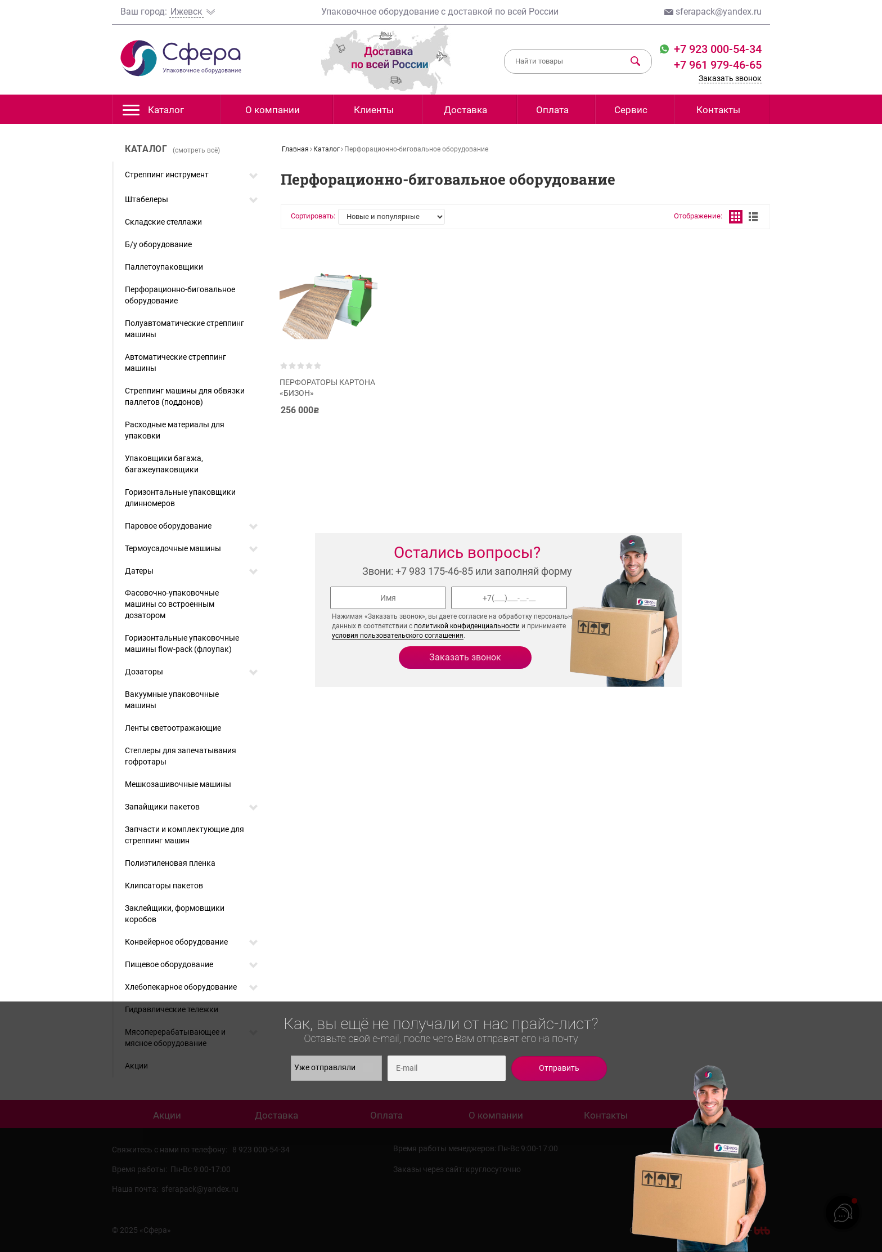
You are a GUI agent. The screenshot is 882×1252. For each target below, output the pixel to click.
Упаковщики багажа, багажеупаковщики (164, 464)
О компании (272, 109)
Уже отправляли (333, 1067)
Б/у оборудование (158, 244)
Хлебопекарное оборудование (181, 986)
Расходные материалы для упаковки (174, 430)
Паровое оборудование (168, 525)
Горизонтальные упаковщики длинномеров (180, 498)
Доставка (465, 109)
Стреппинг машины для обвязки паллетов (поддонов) (185, 396)
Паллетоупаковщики (164, 266)
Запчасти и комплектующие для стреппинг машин (184, 835)
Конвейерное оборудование (176, 941)
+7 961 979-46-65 (718, 64)
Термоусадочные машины (173, 548)
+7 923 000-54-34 (716, 49)
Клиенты (374, 109)
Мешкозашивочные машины (178, 784)
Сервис (630, 109)
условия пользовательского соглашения (398, 636)
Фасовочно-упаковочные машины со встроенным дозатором (172, 604)
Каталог (153, 113)
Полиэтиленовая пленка (170, 863)
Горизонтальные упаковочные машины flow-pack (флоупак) (182, 643)
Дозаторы (144, 671)
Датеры (139, 570)
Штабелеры (146, 199)
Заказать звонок (730, 78)
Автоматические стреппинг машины (175, 362)
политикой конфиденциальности (467, 626)
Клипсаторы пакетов (164, 885)
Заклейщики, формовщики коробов (174, 914)
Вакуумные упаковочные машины (172, 700)
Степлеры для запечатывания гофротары (180, 756)
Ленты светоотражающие (173, 727)
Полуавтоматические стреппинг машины (184, 329)
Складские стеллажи (163, 221)
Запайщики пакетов (162, 806)
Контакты (718, 109)
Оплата (552, 109)
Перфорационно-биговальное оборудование (180, 295)
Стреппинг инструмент (167, 174)
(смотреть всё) (196, 150)
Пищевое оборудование (169, 964)
